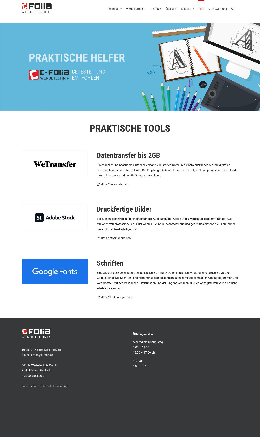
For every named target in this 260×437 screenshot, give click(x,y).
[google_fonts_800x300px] (55, 260)
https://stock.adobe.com (114, 238)
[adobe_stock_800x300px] (55, 206)
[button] (232, 8)
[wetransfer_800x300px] (55, 152)
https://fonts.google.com (114, 297)
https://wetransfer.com (113, 184)
